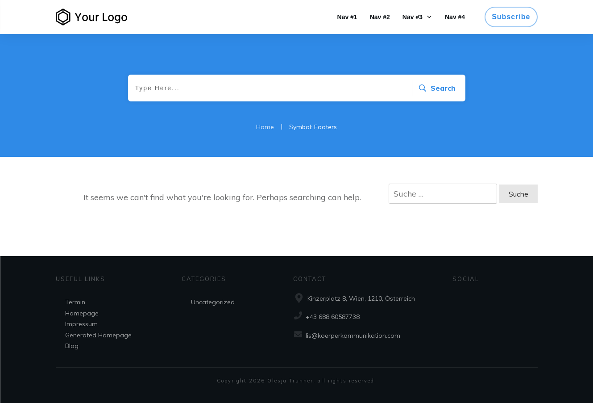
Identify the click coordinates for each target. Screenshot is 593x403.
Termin (75, 302)
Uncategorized (213, 302)
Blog (72, 346)
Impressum (81, 324)
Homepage (82, 313)
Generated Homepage (98, 335)
